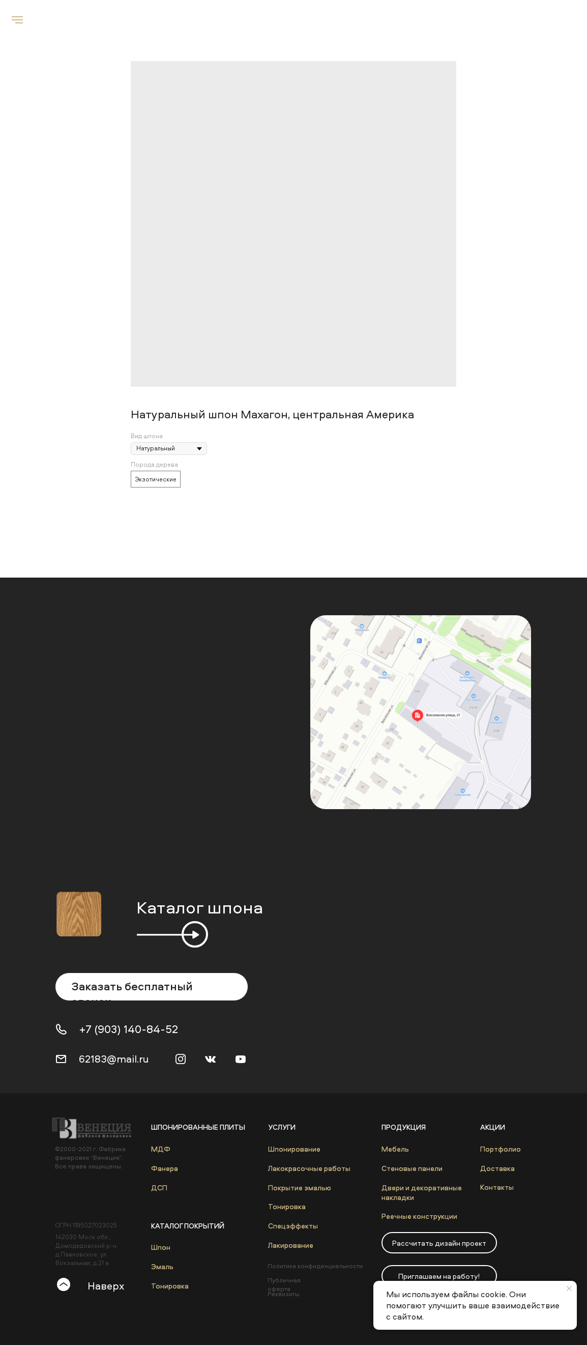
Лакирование (290, 1245)
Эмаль (162, 1266)
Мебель (395, 1149)
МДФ (160, 1149)
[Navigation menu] (17, 19)
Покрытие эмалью (299, 1187)
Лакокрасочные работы (309, 1168)
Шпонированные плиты (198, 1127)
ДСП (159, 1187)
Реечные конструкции (419, 1216)
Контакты (497, 1187)
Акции (492, 1127)
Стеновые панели (412, 1168)
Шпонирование (294, 1149)
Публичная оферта (284, 1284)
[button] (439, 1242)
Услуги (282, 1127)
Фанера (164, 1168)
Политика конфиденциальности (315, 1266)
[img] (420, 712)
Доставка (497, 1168)
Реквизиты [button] (284, 1294)
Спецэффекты (293, 1225)
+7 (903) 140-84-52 (128, 1029)
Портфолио (500, 1149)
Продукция (403, 1127)
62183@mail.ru (114, 1059)
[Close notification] (569, 1288)
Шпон (160, 1247)
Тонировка (170, 1286)
